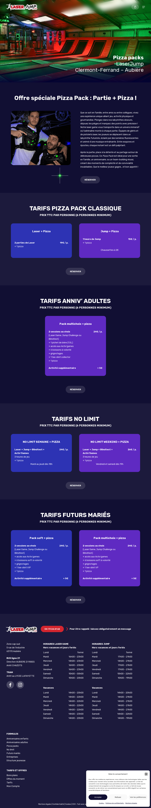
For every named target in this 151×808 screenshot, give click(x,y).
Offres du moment (16, 779)
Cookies (101, 803)
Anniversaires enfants (17, 738)
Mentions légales (131, 803)
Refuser (118, 797)
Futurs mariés (13, 753)
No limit (10, 749)
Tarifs (9, 782)
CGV (74, 804)
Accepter (98, 797)
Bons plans (12, 775)
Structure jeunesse (16, 760)
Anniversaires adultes (17, 742)
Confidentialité (58, 804)
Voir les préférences (138, 797)
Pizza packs (13, 746)
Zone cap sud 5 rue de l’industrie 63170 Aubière (16, 648)
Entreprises (12, 757)
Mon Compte (13, 786)
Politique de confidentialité (115, 803)
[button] (146, 774)
